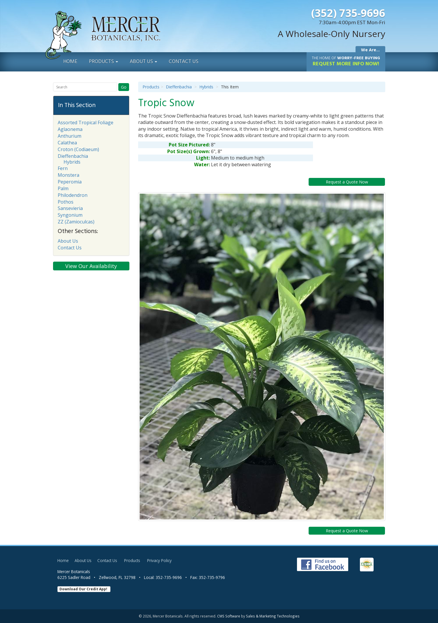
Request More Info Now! (346, 61)
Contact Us (183, 61)
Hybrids (206, 87)
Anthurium (69, 136)
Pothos (65, 202)
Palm (63, 188)
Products (103, 61)
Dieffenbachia (179, 87)
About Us (143, 61)
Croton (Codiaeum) (78, 149)
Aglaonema (70, 129)
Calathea (67, 142)
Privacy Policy (159, 560)
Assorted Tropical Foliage (85, 122)
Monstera (68, 175)
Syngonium (70, 215)
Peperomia (70, 181)
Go (123, 87)
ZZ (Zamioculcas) (76, 221)
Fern (63, 168)
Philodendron (72, 195)
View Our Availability (91, 266)
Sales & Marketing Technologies (273, 616)
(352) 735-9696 (348, 13)
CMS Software (228, 616)
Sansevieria (70, 208)
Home (70, 61)
